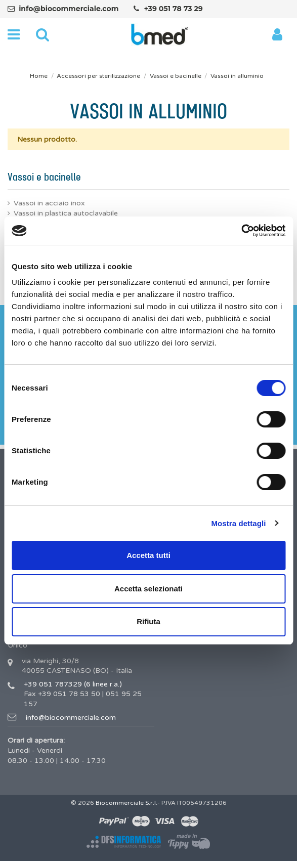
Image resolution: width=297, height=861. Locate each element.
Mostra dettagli (238, 523)
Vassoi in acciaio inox (49, 203)
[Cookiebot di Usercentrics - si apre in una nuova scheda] (241, 230)
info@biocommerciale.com (68, 8)
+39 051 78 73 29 (173, 8)
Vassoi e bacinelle (44, 177)
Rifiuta (148, 621)
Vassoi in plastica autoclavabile (66, 213)
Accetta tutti (148, 555)
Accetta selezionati (148, 588)
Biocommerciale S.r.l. (126, 802)
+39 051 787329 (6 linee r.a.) (73, 684)
